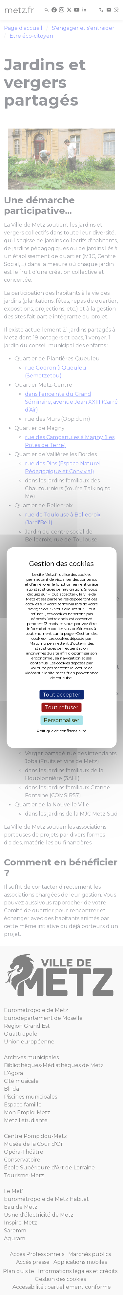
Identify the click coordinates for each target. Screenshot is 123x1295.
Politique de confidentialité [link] (61, 730)
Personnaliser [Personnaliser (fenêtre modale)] (61, 720)
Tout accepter (61, 694)
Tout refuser (61, 707)
